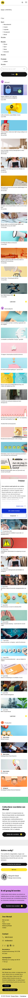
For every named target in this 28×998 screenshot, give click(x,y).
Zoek (12, 74)
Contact (4, 928)
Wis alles (3, 37)
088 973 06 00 (9, 937)
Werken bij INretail (7, 926)
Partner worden (6, 924)
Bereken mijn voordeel (12, 906)
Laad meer (12, 302)
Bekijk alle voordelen (13, 869)
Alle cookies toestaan (14, 510)
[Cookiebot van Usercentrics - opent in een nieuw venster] (20, 481)
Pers (3, 922)
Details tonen (19, 506)
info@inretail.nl (8, 940)
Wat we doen (5, 920)
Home (2, 10)
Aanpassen (14, 515)
